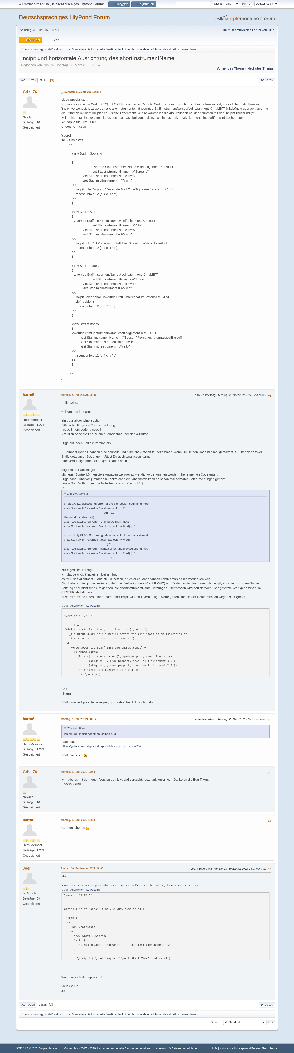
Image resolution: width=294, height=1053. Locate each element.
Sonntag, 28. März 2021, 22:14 (82, 91)
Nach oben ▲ (270, 1048)
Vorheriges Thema (230, 68)
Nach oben (27, 1005)
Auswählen (77, 605)
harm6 (28, 394)
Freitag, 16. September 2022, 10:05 (82, 868)
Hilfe (214, 1048)
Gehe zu (216, 1022)
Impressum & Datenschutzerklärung (176, 1048)
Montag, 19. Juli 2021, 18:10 (78, 820)
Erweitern (93, 605)
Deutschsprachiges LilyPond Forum (64, 17)
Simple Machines (49, 1048)
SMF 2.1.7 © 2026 (26, 1048)
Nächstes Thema (260, 68)
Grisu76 (30, 92)
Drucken (267, 80)
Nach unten (28, 80)
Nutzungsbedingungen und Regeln (240, 1048)
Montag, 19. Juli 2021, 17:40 (78, 771)
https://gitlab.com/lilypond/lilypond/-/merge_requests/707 (101, 746)
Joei (26, 868)
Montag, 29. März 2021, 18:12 (78, 719)
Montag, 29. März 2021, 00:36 (78, 394)
